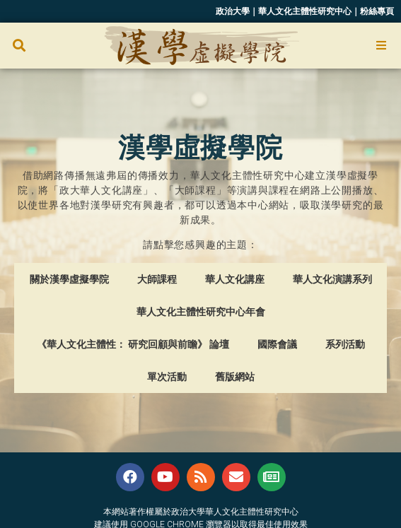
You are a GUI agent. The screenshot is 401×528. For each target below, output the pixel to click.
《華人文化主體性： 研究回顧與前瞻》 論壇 (133, 344)
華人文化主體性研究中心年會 (200, 311)
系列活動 (345, 344)
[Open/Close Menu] (381, 45)
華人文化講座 (235, 279)
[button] (18, 45)
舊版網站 (235, 376)
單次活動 (167, 376)
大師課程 (157, 279)
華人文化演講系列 (332, 279)
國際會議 (277, 344)
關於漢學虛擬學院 (69, 279)
